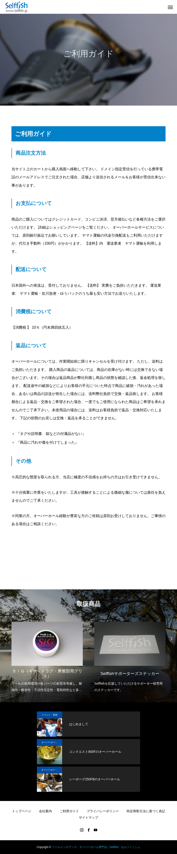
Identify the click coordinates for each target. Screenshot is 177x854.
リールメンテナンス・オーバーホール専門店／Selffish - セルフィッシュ (96, 847)
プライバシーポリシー (103, 811)
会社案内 (45, 811)
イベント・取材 (49, 715)
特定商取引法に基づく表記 (146, 811)
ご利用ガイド (69, 811)
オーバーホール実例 (51, 742)
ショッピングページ (65, 227)
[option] (47, 655)
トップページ (21, 811)
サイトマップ (88, 817)
